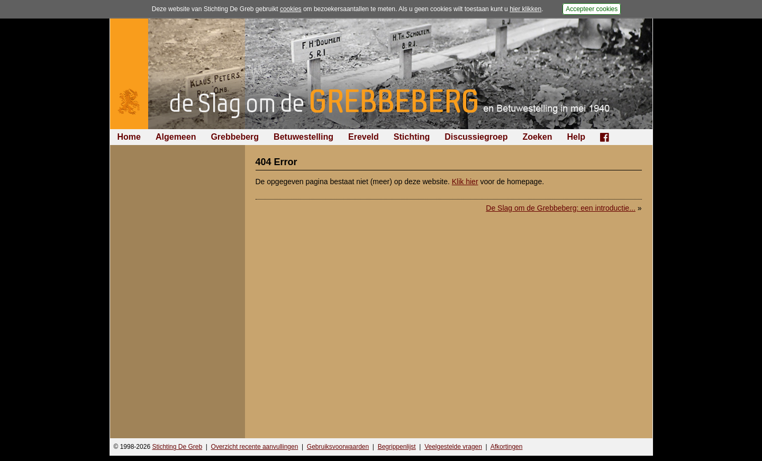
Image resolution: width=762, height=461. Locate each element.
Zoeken (537, 136)
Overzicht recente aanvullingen (254, 446)
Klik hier (465, 181)
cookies (291, 9)
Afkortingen (507, 446)
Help (576, 136)
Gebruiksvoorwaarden (338, 446)
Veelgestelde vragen (453, 446)
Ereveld (363, 136)
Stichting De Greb (177, 446)
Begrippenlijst (397, 446)
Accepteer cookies (592, 9)
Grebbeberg (235, 136)
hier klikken (525, 9)
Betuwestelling (303, 136)
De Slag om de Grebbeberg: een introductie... (561, 208)
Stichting (412, 136)
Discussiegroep (475, 136)
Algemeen (176, 136)
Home (129, 136)
